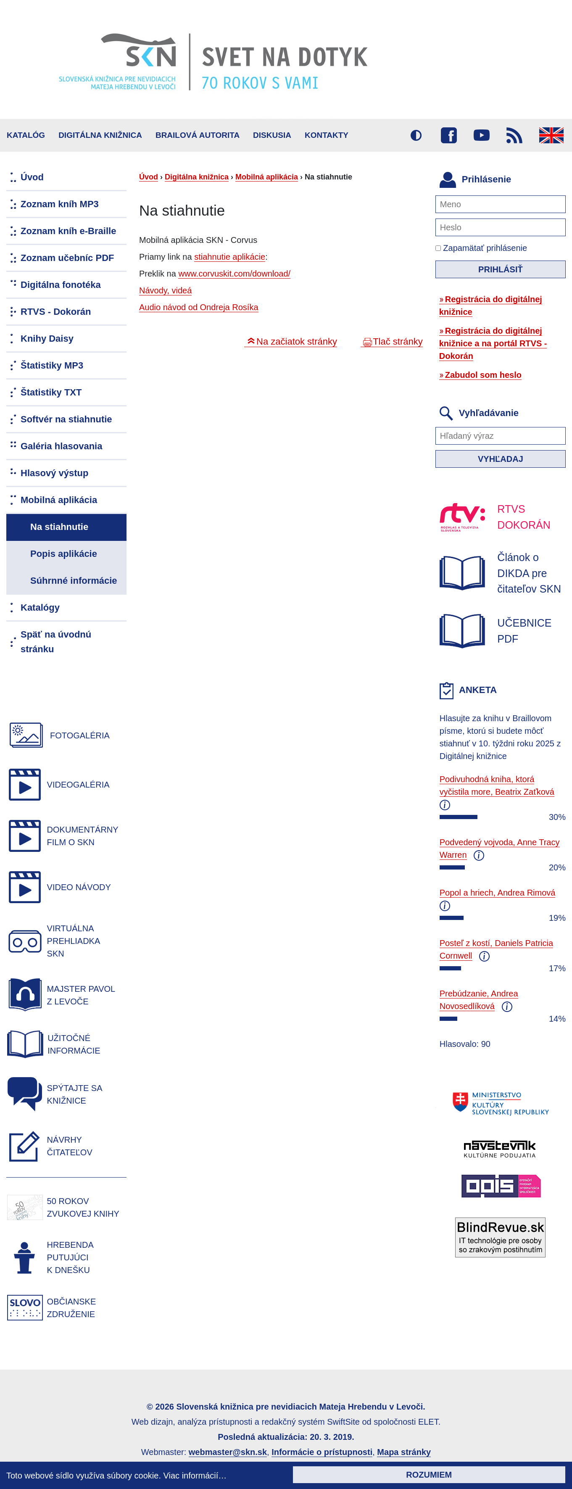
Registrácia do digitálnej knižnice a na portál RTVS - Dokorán (493, 343)
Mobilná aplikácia (266, 177)
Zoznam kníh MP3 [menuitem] (60, 204)
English (551, 135)
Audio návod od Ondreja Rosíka (198, 307)
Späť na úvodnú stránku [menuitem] (56, 641)
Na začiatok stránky (296, 341)
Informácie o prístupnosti (322, 1452)
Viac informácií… (195, 1475)
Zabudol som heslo (483, 374)
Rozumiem (429, 1474)
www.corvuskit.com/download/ (234, 273)
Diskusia (272, 135)
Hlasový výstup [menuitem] (54, 473)
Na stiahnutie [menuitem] (59, 527)
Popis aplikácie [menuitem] (63, 553)
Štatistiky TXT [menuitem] (51, 392)
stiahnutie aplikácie (229, 256)
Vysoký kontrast (416, 135)
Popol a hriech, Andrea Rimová (498, 892)
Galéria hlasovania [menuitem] (61, 446)
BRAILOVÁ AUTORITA (198, 135)
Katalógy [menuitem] (40, 607)
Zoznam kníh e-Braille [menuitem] (68, 231)
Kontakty (326, 135)
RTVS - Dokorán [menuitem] (56, 311)
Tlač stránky (398, 341)
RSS (514, 135)
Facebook (448, 135)
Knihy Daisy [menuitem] (47, 338)
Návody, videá (165, 290)
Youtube (481, 135)
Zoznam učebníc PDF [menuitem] (67, 258)
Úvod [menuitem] (32, 177)
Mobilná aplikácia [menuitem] (59, 500)
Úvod (148, 177)
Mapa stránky (404, 1452)
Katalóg (26, 135)
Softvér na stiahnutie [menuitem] (66, 419)
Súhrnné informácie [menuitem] (73, 580)
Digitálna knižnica (100, 135)
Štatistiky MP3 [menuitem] (52, 365)
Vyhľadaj (500, 459)
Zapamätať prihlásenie (481, 248)
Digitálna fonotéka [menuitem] (61, 284)
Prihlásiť (500, 269)
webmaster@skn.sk (228, 1452)
